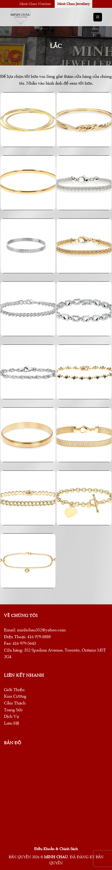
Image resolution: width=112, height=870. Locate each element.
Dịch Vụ (11, 716)
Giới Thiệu (14, 689)
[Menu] (97, 17)
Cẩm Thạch (15, 703)
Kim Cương (15, 696)
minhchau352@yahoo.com (41, 630)
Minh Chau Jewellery (73, 4)
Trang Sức (13, 710)
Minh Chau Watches (35, 4)
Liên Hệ (11, 723)
